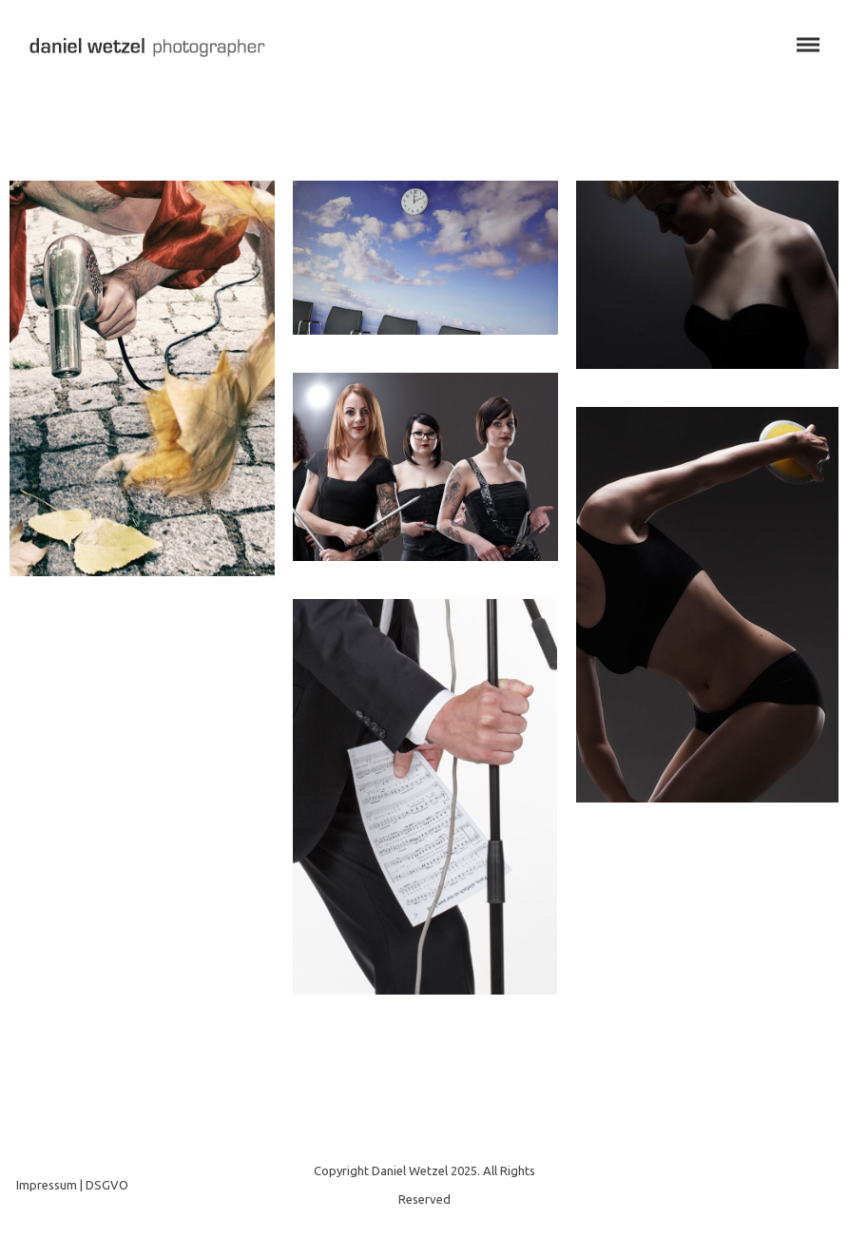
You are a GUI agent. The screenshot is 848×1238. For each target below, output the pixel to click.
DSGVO (107, 1184)
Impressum (46, 1184)
